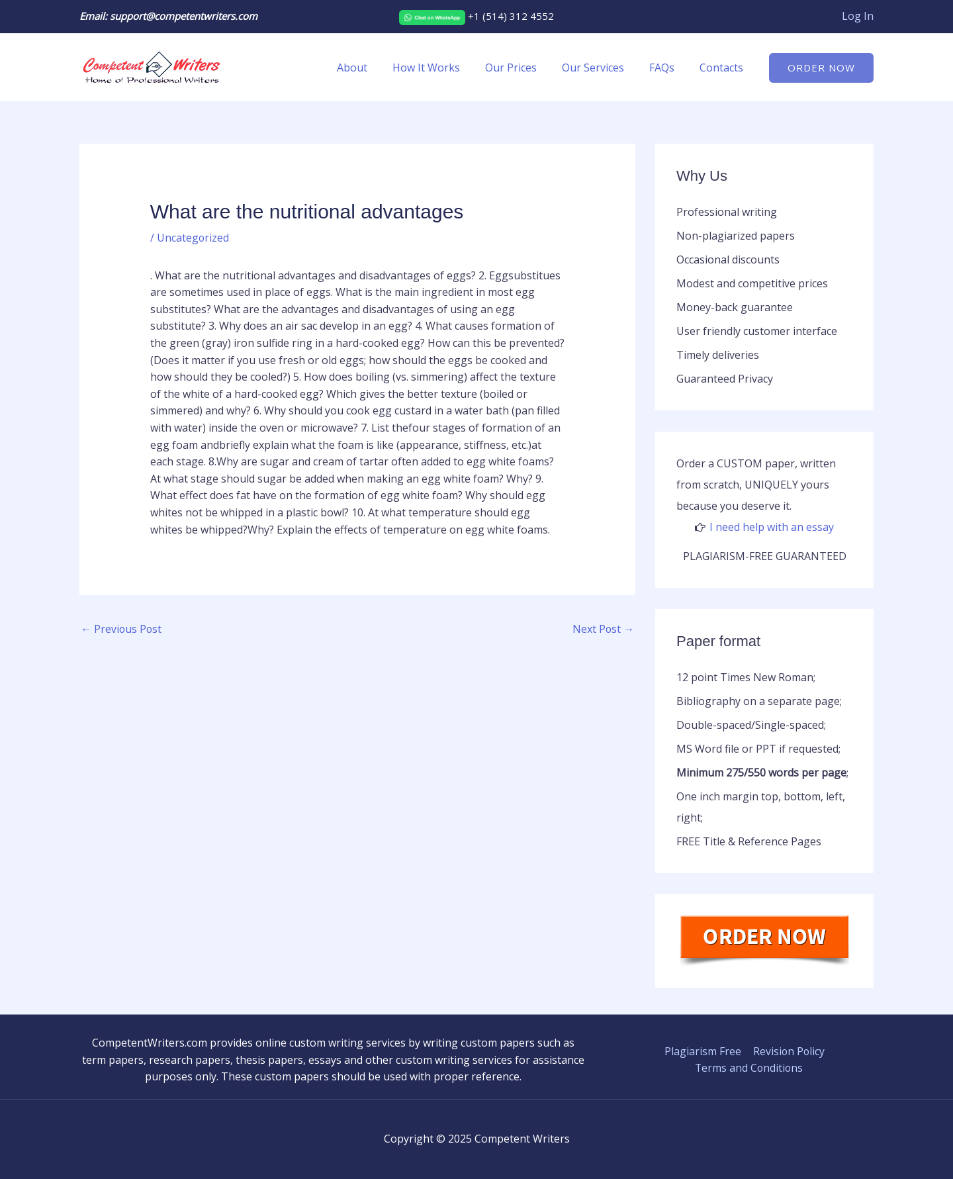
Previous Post (122, 629)
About (374, 67)
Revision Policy (787, 1051)
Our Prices (525, 67)
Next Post (603, 629)
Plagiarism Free (702, 1051)
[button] (821, 68)
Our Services (603, 67)
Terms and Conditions (749, 1068)
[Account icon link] (858, 16)
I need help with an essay (771, 527)
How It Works (444, 67)
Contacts (723, 67)
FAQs (667, 67)
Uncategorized (193, 237)
